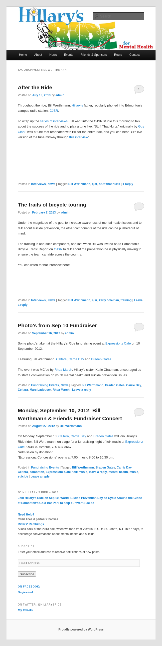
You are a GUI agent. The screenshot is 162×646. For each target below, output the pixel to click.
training (126, 300)
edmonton (37, 472)
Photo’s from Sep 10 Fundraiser (57, 325)
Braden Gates (101, 359)
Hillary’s (77, 105)
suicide (23, 476)
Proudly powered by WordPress (81, 629)
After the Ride (35, 87)
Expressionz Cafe (58, 472)
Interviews (38, 184)
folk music (79, 472)
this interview (78, 137)
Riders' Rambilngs (31, 524)
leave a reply (98, 472)
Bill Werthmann (79, 184)
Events (68, 54)
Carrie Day (76, 359)
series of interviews (54, 121)
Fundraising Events (45, 385)
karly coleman (109, 300)
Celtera (63, 436)
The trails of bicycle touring (52, 205)
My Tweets (25, 610)
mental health (118, 472)
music (134, 472)
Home (23, 54)
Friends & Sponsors (94, 54)
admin (59, 95)
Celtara (61, 359)
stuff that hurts (109, 184)
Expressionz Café (118, 343)
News (53, 54)
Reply (128, 184)
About (38, 54)
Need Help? (26, 514)
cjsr (94, 184)
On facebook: (29, 586)
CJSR (54, 110)
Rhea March (63, 370)
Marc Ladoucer (40, 390)
